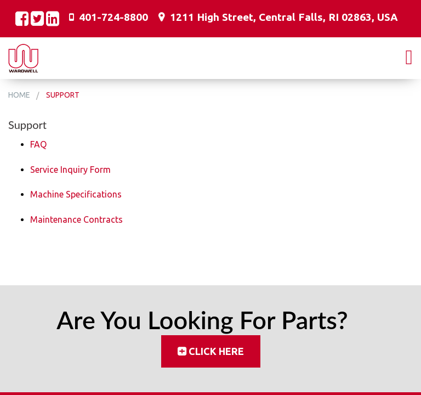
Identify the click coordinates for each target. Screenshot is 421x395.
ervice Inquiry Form (73, 169)
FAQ (38, 144)
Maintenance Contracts (76, 219)
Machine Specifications (76, 194)
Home (19, 95)
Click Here (216, 351)
